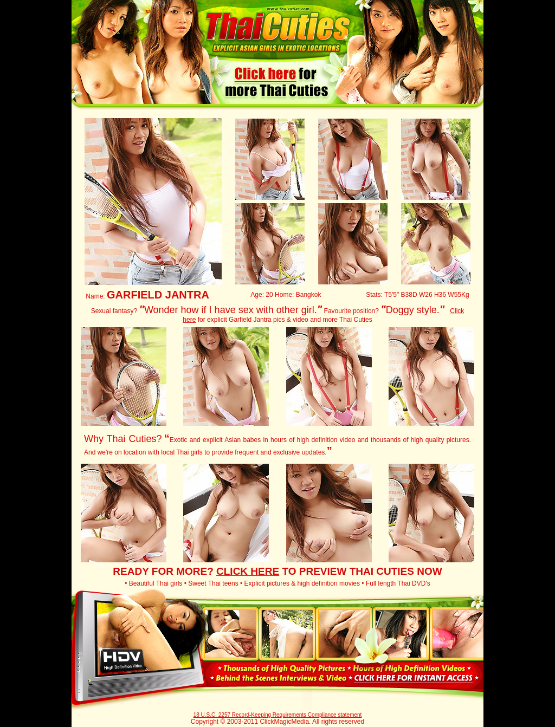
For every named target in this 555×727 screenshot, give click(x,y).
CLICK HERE (247, 571)
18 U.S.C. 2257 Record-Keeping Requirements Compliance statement (277, 715)
